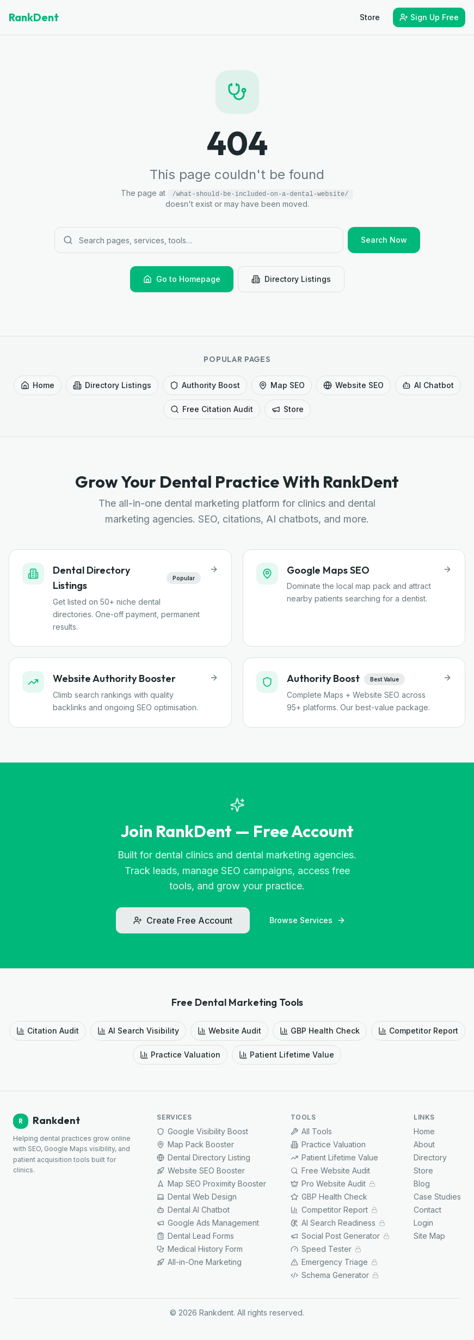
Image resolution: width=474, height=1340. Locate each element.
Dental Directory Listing (203, 1157)
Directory (430, 1157)
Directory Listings (291, 279)
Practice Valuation (180, 1054)
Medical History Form (200, 1248)
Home (37, 385)
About (424, 1144)
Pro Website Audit (333, 1183)
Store (370, 17)
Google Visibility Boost (202, 1131)
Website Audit (229, 1030)
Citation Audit (47, 1030)
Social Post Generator (340, 1235)
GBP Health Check (320, 1030)
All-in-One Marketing (199, 1262)
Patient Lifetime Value (286, 1054)
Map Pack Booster (195, 1144)
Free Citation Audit (211, 409)
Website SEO (353, 385)
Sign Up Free (429, 17)
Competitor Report (418, 1030)
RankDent (34, 17)
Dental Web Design (197, 1196)
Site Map (429, 1235)
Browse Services (307, 920)
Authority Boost (205, 385)
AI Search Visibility (138, 1030)
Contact (427, 1209)
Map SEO (281, 385)
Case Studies (437, 1196)
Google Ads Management (208, 1222)
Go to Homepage (181, 279)
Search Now (384, 239)
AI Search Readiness (338, 1222)
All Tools (311, 1131)
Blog (422, 1183)
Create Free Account (182, 920)
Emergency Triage (334, 1262)
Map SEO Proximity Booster (211, 1183)
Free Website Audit (330, 1170)
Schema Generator (335, 1275)
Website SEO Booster (201, 1170)
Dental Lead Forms (195, 1235)
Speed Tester (326, 1248)
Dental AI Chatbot (193, 1209)
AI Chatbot (428, 385)
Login (423, 1222)
